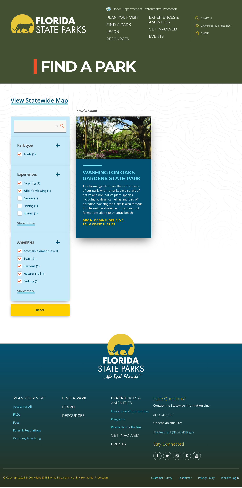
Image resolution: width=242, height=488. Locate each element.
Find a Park (118, 24)
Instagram (177, 457)
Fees (16, 423)
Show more (26, 223)
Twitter (167, 457)
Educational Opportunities (130, 412)
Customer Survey (161, 479)
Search (206, 18)
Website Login (230, 479)
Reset (40, 310)
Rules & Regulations (27, 431)
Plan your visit (122, 17)
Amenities (25, 242)
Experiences (27, 174)
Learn (112, 31)
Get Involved (163, 29)
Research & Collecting (126, 428)
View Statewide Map (39, 100)
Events (156, 36)
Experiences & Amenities (164, 19)
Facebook (157, 457)
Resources (117, 39)
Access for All (22, 408)
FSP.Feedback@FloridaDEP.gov (173, 433)
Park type (25, 145)
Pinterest (187, 457)
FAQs (16, 415)
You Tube (197, 457)
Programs (118, 420)
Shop (205, 33)
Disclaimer (185, 479)
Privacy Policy (206, 479)
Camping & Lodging (216, 26)
